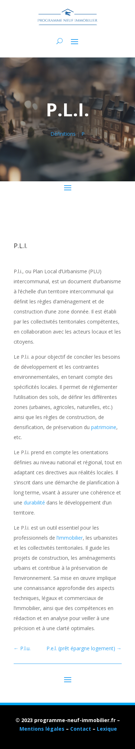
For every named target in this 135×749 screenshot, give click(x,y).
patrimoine (103, 427)
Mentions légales (41, 728)
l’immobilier (70, 537)
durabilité (34, 502)
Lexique (107, 728)
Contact (80, 728)
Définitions (63, 133)
